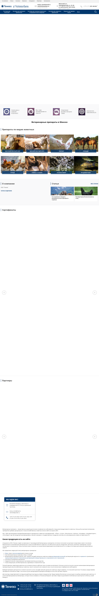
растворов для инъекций (58, 556)
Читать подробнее (6, 190)
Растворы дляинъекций (6, 12)
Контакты (18, 0)
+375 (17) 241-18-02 (25, 585)
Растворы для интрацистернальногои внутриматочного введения (37, 12)
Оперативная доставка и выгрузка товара (66, 111)
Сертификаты (47, 0)
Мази (78, 12)
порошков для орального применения (15, 558)
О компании (5, 0)
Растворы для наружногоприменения (55, 12)
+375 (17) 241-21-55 (25, 587)
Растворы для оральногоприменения (19, 12)
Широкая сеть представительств (91, 111)
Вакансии (24, 0)
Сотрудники (32, 0)
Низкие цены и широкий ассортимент (15, 111)
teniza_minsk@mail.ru (26, 589)
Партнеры (39, 0)
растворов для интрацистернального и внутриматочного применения (45, 558)
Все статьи (94, 183)
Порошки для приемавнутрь (69, 12)
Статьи (11, 0)
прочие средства (17, 553)
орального (84, 556)
